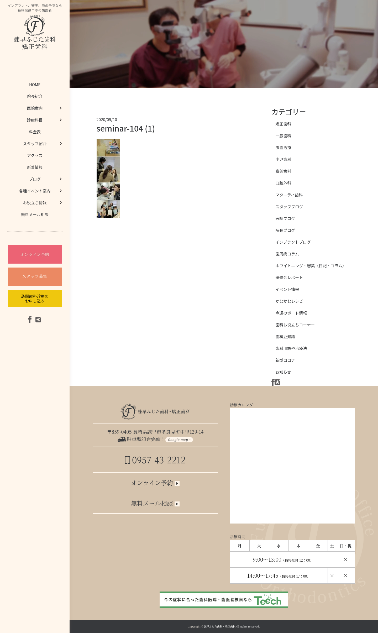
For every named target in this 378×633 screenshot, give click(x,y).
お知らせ (283, 372)
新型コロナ (285, 360)
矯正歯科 (283, 124)
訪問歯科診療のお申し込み (35, 298)
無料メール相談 (35, 214)
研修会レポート (289, 277)
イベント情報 (287, 289)
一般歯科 (283, 135)
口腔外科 (283, 183)
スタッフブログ (289, 206)
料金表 (35, 131)
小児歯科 (283, 159)
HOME (34, 84)
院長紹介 (35, 96)
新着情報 (35, 167)
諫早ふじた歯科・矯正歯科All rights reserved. (232, 626)
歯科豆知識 (285, 336)
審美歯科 (283, 171)
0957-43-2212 (155, 459)
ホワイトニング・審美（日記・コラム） (310, 265)
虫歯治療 (283, 147)
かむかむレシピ (289, 301)
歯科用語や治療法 (291, 348)
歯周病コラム (287, 254)
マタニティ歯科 (289, 194)
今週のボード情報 (291, 313)
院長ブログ (285, 230)
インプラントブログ (293, 242)
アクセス (35, 155)
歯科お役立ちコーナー (295, 324)
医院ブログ (285, 218)
